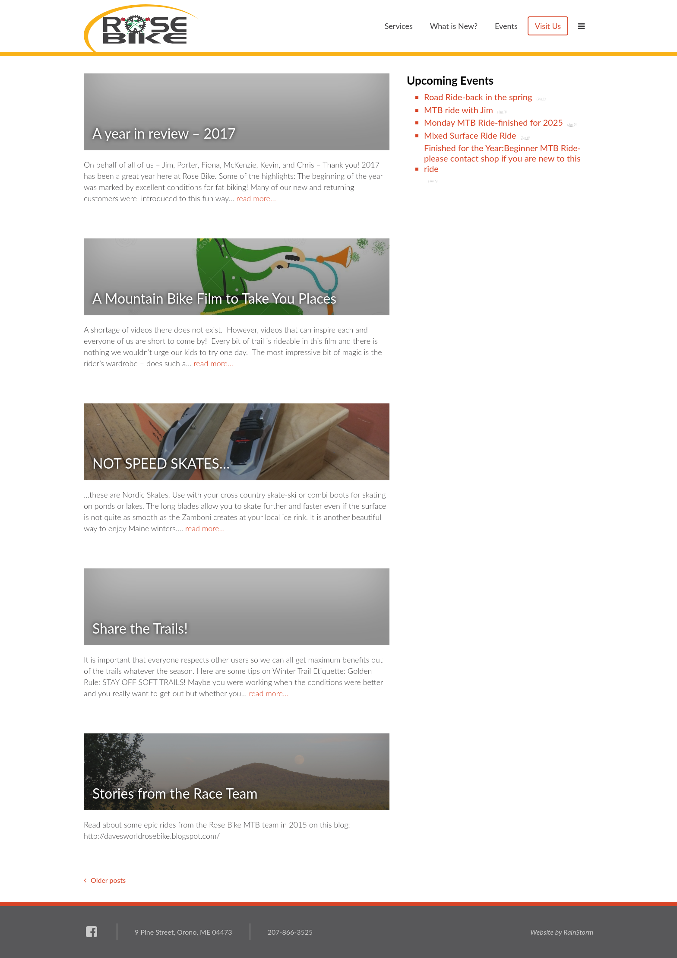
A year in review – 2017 (164, 133)
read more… (256, 198)
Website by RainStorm (561, 932)
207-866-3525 (290, 932)
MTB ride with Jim (458, 110)
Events (506, 26)
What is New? (454, 26)
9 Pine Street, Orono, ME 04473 (183, 932)
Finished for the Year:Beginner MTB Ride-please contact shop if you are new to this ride (502, 158)
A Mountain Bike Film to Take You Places (214, 298)
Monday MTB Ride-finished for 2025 (493, 122)
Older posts (108, 880)
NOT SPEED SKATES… (161, 463)
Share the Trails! (140, 628)
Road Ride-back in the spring (478, 97)
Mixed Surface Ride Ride (470, 135)
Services (399, 26)
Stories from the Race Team (175, 793)
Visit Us (548, 26)
